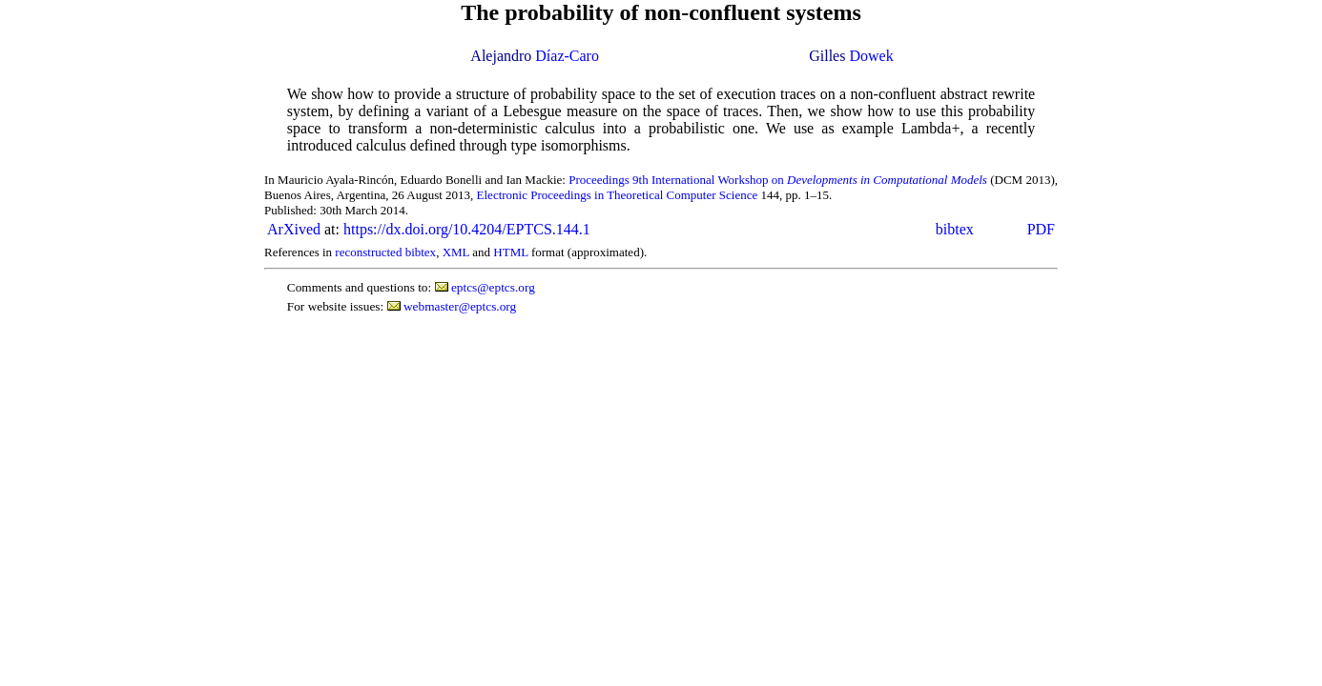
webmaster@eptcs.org (459, 306)
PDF (1041, 229)
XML (456, 252)
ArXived (293, 229)
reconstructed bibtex (385, 252)
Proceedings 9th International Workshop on (777, 179)
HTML (510, 252)
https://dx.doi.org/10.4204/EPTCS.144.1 (466, 229)
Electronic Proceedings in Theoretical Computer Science (617, 195)
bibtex (955, 229)
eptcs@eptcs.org (493, 287)
